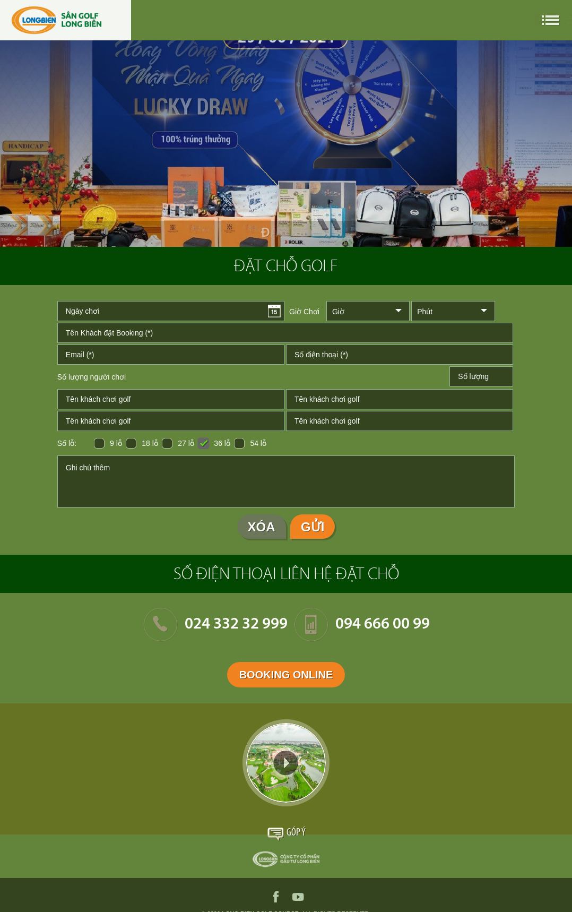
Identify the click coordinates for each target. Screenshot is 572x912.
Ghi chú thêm (286, 481)
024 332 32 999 (236, 624)
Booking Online (286, 675)
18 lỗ (150, 443)
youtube (298, 896)
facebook (276, 896)
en (508, 20)
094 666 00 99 (382, 624)
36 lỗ (222, 443)
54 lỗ (258, 443)
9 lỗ (116, 443)
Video (286, 762)
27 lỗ (186, 443)
